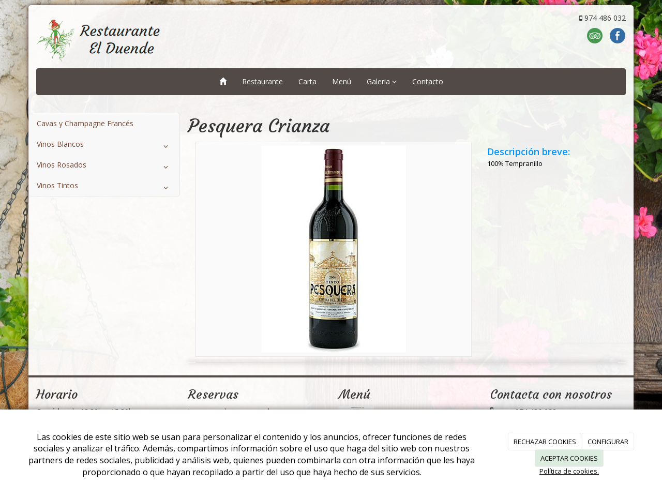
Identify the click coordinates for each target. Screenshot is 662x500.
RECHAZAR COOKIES (545, 441)
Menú (341, 81)
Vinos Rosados (104, 167)
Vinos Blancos (104, 146)
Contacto (427, 81)
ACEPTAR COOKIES (569, 458)
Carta (307, 81)
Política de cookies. (569, 471)
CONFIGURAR (608, 441)
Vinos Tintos (104, 187)
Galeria (382, 81)
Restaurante (262, 81)
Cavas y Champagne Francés (85, 123)
